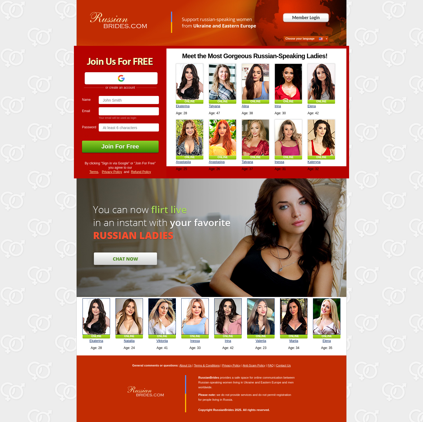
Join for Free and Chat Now (125, 258)
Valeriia (260, 341)
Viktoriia (162, 341)
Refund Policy (141, 172)
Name (86, 100)
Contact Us (283, 365)
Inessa (279, 162)
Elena (312, 106)
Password (89, 127)
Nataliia (129, 341)
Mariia (293, 341)
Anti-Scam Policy (254, 365)
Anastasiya (217, 162)
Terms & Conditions (207, 365)
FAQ (271, 365)
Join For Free (120, 147)
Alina (245, 106)
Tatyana (214, 106)
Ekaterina (183, 106)
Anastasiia (183, 162)
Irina (278, 106)
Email (86, 111)
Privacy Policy (112, 172)
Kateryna (314, 162)
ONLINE (190, 101)
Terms (93, 172)
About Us (185, 365)
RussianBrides (223, 409)
